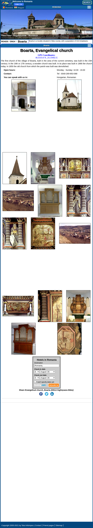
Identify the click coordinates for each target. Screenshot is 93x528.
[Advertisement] (46, 131)
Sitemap (59, 525)
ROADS (4, 41)
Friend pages (48, 525)
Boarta (22, 41)
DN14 (12, 41)
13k (18, 4)
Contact (38, 525)
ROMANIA (71, 7)
